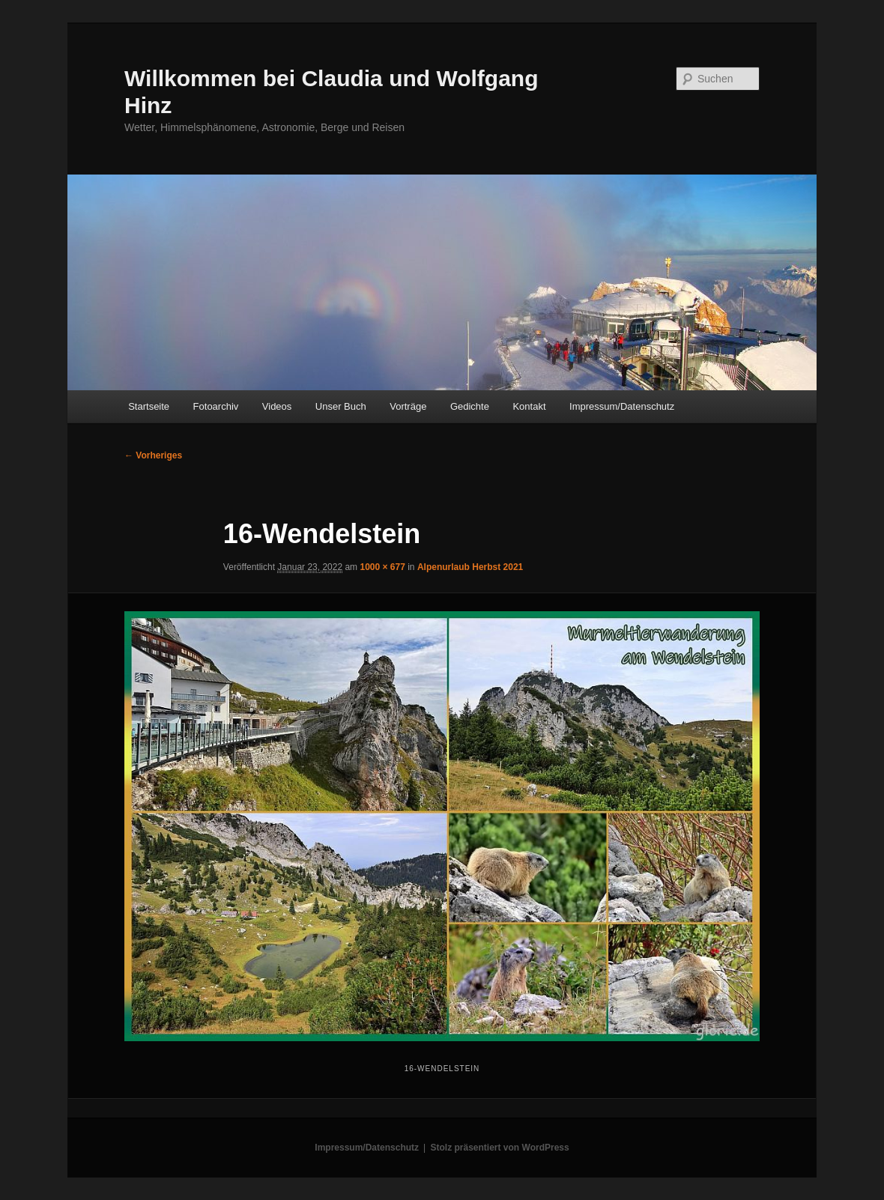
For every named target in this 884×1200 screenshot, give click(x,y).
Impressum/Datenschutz (621, 406)
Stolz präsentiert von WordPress (500, 1147)
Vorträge (408, 406)
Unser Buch (340, 406)
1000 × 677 (382, 567)
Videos (277, 406)
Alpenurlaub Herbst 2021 (470, 567)
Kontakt (528, 406)
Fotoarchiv (216, 406)
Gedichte (469, 406)
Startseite (148, 406)
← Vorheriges (153, 455)
